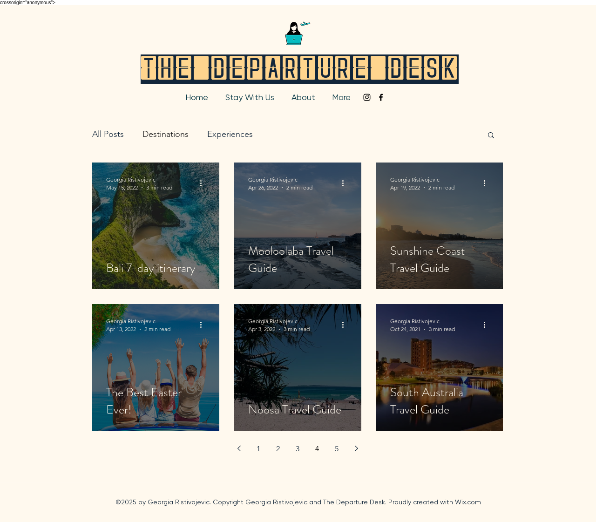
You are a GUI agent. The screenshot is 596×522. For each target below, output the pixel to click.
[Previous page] (238, 448)
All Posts (108, 134)
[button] (491, 136)
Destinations (165, 134)
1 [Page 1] (258, 448)
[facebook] (381, 97)
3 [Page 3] (297, 448)
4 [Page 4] (317, 448)
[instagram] (367, 97)
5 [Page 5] (337, 448)
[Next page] (356, 448)
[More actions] (204, 183)
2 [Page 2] (278, 448)
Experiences (230, 134)
